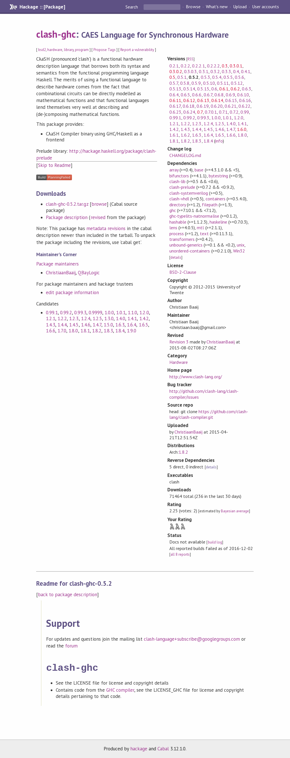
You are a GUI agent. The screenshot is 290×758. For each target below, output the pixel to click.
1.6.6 (50, 331)
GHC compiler (120, 689)
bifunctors (179, 176)
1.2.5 (97, 318)
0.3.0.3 (190, 71)
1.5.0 (108, 325)
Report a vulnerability (137, 49)
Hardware (178, 362)
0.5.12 (237, 83)
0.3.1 (203, 71)
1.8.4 (120, 331)
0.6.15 (231, 100)
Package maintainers (57, 264)
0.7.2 (234, 112)
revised (98, 217)
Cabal (163, 747)
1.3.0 (109, 318)
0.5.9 (196, 83)
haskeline (218, 222)
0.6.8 (219, 94)
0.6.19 (202, 106)
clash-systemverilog (188, 193)
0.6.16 (245, 100)
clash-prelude (182, 187)
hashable (177, 222)
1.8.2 (96, 331)
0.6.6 (196, 94)
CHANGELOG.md (185, 155)
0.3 (225, 66)
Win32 (239, 251)
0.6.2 (235, 89)
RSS (190, 59)
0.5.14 (189, 89)
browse (99, 204)
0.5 (172, 77)
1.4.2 (144, 318)
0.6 (214, 89)
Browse (193, 7)
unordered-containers (189, 251)
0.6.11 (175, 100)
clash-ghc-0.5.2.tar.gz (67, 204)
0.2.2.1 (198, 66)
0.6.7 (208, 94)
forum (71, 646)
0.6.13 (203, 100)
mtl (200, 227)
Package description (67, 217)
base (199, 170)
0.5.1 (182, 77)
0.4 (236, 71)
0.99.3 (80, 312)
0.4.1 (245, 71)
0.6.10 (243, 94)
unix (240, 245)
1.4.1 (132, 318)
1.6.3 (120, 325)
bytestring (218, 176)
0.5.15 (203, 89)
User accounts (265, 7)
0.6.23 (175, 112)
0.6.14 (217, 100)
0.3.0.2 (175, 71)
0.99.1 (52, 312)
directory (177, 204)
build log (215, 542)
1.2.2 (62, 318)
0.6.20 (217, 106)
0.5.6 (239, 77)
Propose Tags (104, 49)
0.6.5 (185, 94)
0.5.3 (205, 77)
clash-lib (177, 181)
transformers (182, 239)
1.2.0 (144, 312)
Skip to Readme (54, 165)
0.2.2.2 (213, 66)
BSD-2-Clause (182, 272)
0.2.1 (174, 66)
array (173, 170)
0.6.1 (224, 89)
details (175, 257)
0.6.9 (230, 94)
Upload (240, 7)
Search (132, 7)
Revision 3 (179, 342)
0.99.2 (66, 312)
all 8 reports (180, 554)
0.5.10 (209, 83)
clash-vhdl (179, 198)
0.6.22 (244, 106)
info (219, 141)
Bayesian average (235, 511)
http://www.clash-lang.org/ (195, 376)
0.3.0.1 (236, 66)
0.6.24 (189, 112)
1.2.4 (85, 318)
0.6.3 (246, 89)
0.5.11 (223, 83)
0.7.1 (223, 112)
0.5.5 (228, 77)
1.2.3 (73, 318)
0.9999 (95, 312)
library (69, 49)
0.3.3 (226, 71)
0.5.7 (173, 83)
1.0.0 (109, 312)
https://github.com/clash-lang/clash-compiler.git (208, 414)
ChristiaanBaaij (61, 272)
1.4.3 (50, 325)
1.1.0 (132, 312)
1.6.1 (174, 135)
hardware (54, 49)
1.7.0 (61, 331)
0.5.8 (184, 83)
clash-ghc (56, 34)
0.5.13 (175, 89)
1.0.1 (120, 312)
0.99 (244, 112)
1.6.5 (143, 325)
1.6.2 (185, 135)
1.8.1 (85, 331)
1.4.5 (73, 325)
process (176, 233)
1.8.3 (108, 331)
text (204, 233)
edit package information (72, 292)
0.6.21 (230, 106)
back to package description (67, 594)
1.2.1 (50, 318)
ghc (172, 210)
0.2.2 (185, 66)
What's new (217, 7)
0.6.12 (189, 100)
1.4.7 (97, 325)
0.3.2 (215, 71)
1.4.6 (85, 325)
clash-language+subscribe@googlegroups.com (192, 639)
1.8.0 (73, 331)
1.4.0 (120, 318)
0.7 (199, 112)
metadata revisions (105, 228)
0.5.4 (216, 77)
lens (173, 227)
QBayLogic (88, 272)
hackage (138, 747)
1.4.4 (62, 325)
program (82, 49)
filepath (209, 204)
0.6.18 (189, 106)
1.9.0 (131, 331)
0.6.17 (175, 106)
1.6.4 (131, 325)
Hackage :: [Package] (42, 6)
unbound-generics (185, 245)
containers (215, 198)
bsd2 (42, 49)
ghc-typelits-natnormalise (194, 216)
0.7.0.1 (211, 112)
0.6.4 (174, 94)
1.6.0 (241, 129)
